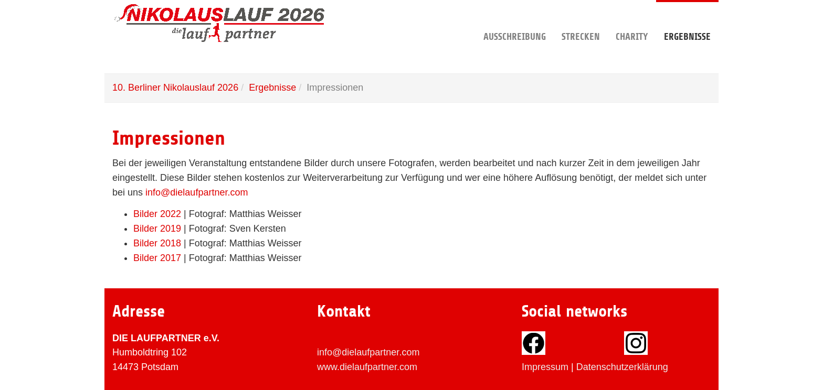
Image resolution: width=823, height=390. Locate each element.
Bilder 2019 (157, 228)
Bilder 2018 (157, 243)
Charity (632, 21)
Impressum (545, 367)
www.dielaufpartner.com (367, 367)
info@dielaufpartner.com (196, 192)
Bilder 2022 (157, 214)
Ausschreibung (515, 21)
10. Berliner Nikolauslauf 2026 (175, 87)
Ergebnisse (687, 21)
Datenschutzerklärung (622, 367)
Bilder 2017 (157, 258)
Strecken (581, 21)
